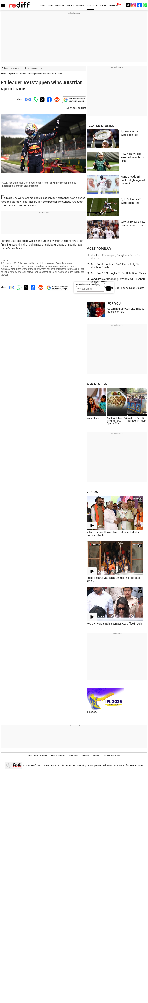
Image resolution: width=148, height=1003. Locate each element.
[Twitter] (128, 4)
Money (85, 755)
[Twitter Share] (41, 99)
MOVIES (70, 6)
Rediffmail (74, 755)
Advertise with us (51, 765)
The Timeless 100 (111, 755)
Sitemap (92, 765)
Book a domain (58, 755)
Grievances (137, 765)
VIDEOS (92, 492)
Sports (12, 73)
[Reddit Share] (56, 99)
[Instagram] (134, 4)
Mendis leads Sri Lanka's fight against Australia (133, 180)
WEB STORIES (97, 384)
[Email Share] (27, 99)
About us (112, 765)
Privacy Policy (79, 765)
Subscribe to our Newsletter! (88, 284)
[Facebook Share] (49, 99)
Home (3, 73)
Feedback (101, 765)
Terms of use (124, 765)
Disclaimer (66, 765)
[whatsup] (145, 4)
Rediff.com (36, 765)
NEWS (50, 6)
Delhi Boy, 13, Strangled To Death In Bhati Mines (118, 273)
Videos (95, 755)
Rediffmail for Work (37, 755)
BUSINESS (59, 6)
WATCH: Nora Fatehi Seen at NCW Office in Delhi (114, 623)
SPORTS (90, 6)
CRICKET (80, 6)
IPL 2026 (92, 712)
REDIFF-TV (113, 6)
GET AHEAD (101, 6)
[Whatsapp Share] (34, 99)
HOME (42, 6)
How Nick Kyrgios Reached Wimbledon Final (133, 157)
